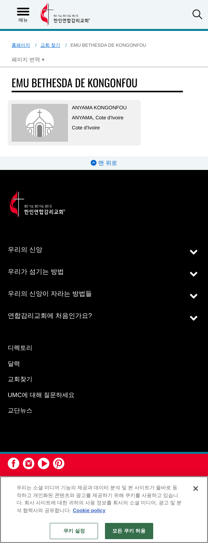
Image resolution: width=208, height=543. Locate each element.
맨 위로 (104, 163)
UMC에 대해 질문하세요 (41, 395)
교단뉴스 (20, 410)
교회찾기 (20, 379)
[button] (197, 15)
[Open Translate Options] (28, 59)
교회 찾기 (50, 45)
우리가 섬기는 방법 (36, 271)
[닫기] (195, 488)
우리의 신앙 (25, 249)
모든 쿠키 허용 (128, 531)
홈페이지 (21, 45)
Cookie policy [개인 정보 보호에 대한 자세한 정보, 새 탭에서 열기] (89, 510)
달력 (14, 364)
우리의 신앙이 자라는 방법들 (50, 293)
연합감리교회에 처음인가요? (50, 315)
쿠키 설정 (74, 531)
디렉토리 (20, 348)
